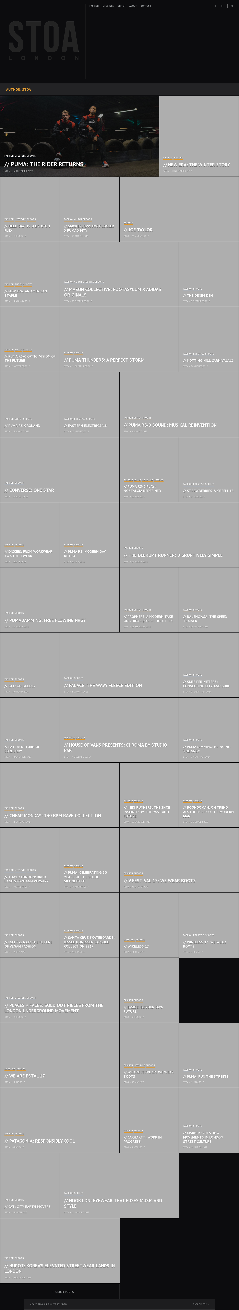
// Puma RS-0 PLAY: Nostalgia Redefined (142, 488)
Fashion (94, 5)
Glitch (121, 5)
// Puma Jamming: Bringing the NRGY (206, 749)
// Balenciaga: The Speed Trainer (205, 618)
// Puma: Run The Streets (206, 1076)
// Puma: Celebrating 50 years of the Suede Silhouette (85, 877)
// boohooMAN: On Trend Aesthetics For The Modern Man (208, 811)
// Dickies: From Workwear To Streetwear (28, 553)
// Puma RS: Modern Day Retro (85, 553)
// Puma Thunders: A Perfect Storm (104, 360)
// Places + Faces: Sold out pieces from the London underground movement (53, 1008)
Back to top (200, 1304)
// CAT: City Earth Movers (27, 1206)
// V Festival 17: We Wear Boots (160, 881)
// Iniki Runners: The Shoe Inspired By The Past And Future (147, 811)
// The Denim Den (198, 295)
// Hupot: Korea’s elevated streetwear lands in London (59, 1268)
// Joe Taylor (138, 230)
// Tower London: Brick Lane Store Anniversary (26, 879)
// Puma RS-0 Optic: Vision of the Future (30, 358)
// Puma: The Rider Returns (43, 164)
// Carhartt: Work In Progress (143, 1139)
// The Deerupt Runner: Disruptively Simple (173, 555)
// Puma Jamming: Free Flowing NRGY (45, 620)
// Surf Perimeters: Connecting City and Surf (206, 683)
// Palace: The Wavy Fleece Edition (103, 685)
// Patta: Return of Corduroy (22, 749)
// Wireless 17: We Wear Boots (204, 944)
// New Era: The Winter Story (196, 165)
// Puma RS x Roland (22, 425)
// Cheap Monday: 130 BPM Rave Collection (52, 815)
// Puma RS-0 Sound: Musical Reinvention (170, 425)
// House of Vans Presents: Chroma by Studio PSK (115, 748)
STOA (7, 171)
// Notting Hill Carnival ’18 (208, 360)
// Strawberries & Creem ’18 (208, 490)
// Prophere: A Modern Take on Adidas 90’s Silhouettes (148, 618)
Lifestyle (108, 5)
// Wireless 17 (136, 946)
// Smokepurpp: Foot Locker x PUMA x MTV (89, 228)
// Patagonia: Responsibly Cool (39, 1141)
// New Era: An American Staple (25, 293)
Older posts (64, 1292)
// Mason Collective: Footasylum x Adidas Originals (112, 292)
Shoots (31, 156)
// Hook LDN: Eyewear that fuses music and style (113, 1203)
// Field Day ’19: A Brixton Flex (27, 228)
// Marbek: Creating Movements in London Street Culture (203, 1137)
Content (146, 5)
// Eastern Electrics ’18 (85, 425)
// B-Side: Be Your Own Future (143, 1009)
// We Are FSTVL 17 (24, 1076)
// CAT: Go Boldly (20, 686)
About (133, 5)
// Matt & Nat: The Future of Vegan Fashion (28, 944)
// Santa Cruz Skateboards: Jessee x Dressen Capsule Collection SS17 (89, 942)
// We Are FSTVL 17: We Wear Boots (149, 1074)
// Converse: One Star (29, 490)
